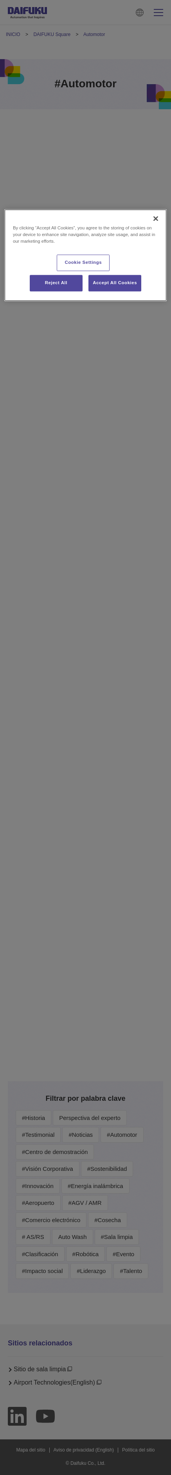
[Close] (155, 218)
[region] (85, 255)
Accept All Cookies (115, 283)
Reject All (56, 283)
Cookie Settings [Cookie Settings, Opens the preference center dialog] (83, 262)
